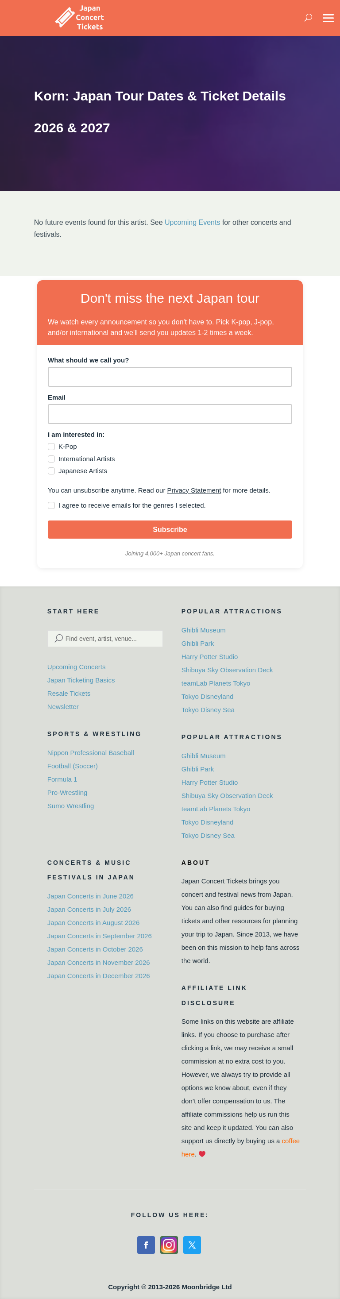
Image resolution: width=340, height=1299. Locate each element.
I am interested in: (76, 434)
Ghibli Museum (204, 630)
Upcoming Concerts (76, 667)
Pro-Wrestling (67, 792)
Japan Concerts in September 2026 (99, 936)
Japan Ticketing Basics (81, 680)
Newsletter (63, 706)
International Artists (86, 459)
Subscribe (170, 529)
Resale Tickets (69, 693)
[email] (170, 414)
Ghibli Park (198, 643)
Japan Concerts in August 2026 (93, 922)
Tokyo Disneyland (208, 696)
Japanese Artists (82, 470)
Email (57, 397)
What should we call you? (88, 360)
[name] (170, 377)
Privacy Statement (194, 490)
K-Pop (67, 446)
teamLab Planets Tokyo (216, 683)
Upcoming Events (192, 222)
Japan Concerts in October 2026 (95, 949)
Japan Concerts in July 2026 (89, 909)
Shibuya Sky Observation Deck (227, 670)
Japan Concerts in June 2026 (90, 896)
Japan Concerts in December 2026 (98, 975)
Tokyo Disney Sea (208, 709)
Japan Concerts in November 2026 (98, 962)
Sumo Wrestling (70, 805)
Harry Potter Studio (210, 656)
